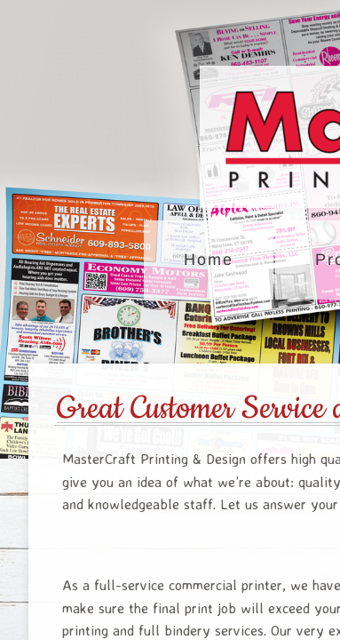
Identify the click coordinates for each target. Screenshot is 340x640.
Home (208, 259)
